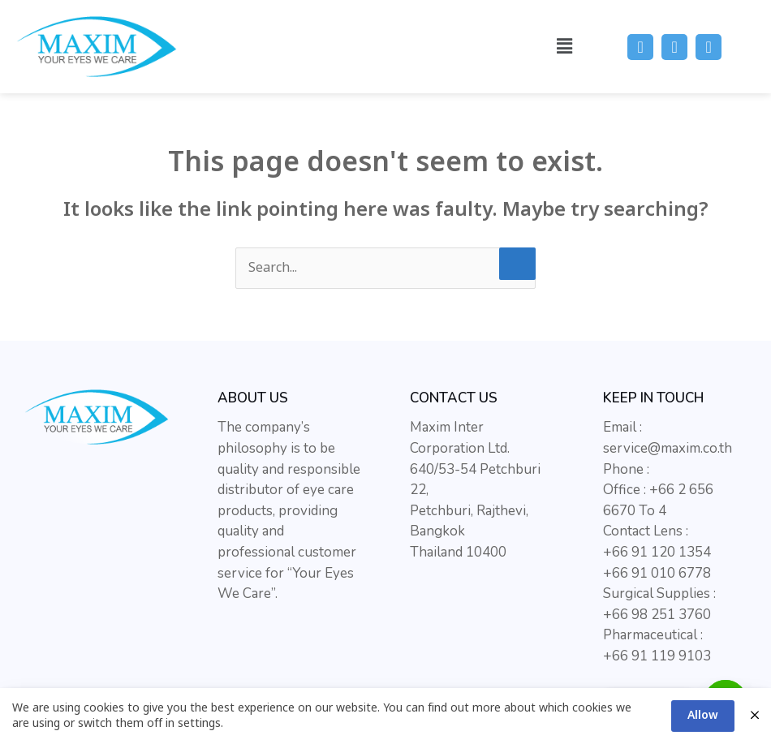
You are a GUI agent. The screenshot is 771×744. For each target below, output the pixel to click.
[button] (564, 46)
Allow (702, 715)
